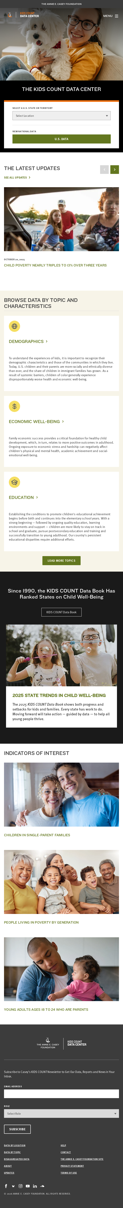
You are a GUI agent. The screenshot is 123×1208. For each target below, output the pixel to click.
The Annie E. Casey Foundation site (82, 1159)
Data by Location (14, 1145)
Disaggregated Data (17, 1159)
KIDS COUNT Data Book (61, 612)
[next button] (114, 169)
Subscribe (17, 1129)
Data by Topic (12, 1152)
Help (63, 1145)
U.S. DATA (61, 139)
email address (13, 1086)
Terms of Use (69, 1172)
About (8, 1165)
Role (7, 1106)
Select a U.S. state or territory (32, 108)
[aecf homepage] (10, 15)
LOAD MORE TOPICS (62, 560)
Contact (66, 1152)
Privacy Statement (72, 1165)
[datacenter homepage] (29, 15)
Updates (9, 1172)
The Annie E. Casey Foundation (61, 4)
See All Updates (15, 177)
